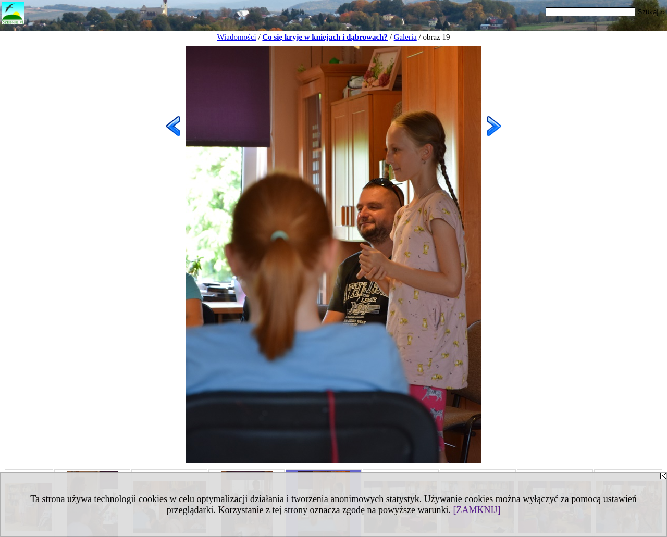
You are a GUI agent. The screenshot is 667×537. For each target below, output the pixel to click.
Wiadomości (236, 37)
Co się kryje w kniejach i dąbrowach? (325, 37)
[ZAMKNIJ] (476, 510)
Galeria (405, 37)
